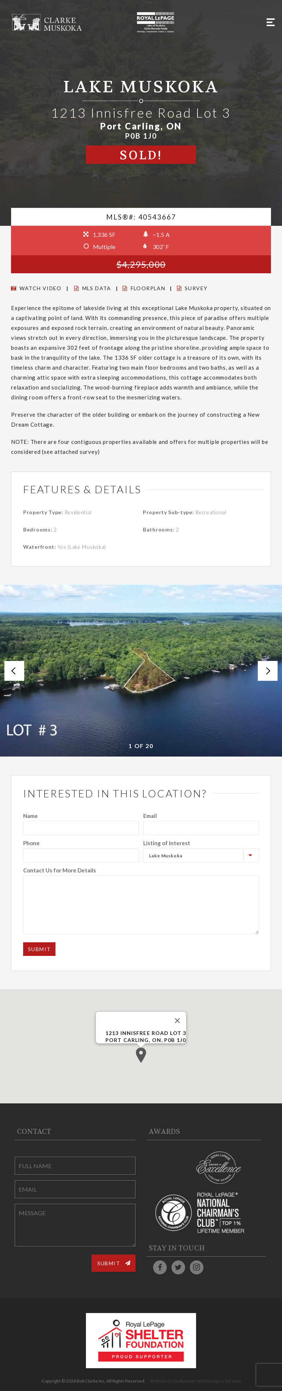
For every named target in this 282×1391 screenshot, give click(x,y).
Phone (31, 843)
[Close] (177, 1020)
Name (30, 815)
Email (150, 815)
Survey (192, 288)
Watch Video (36, 288)
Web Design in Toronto (218, 1381)
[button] (141, 1055)
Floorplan (144, 288)
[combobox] (201, 855)
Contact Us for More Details (59, 870)
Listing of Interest (166, 843)
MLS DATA (92, 288)
